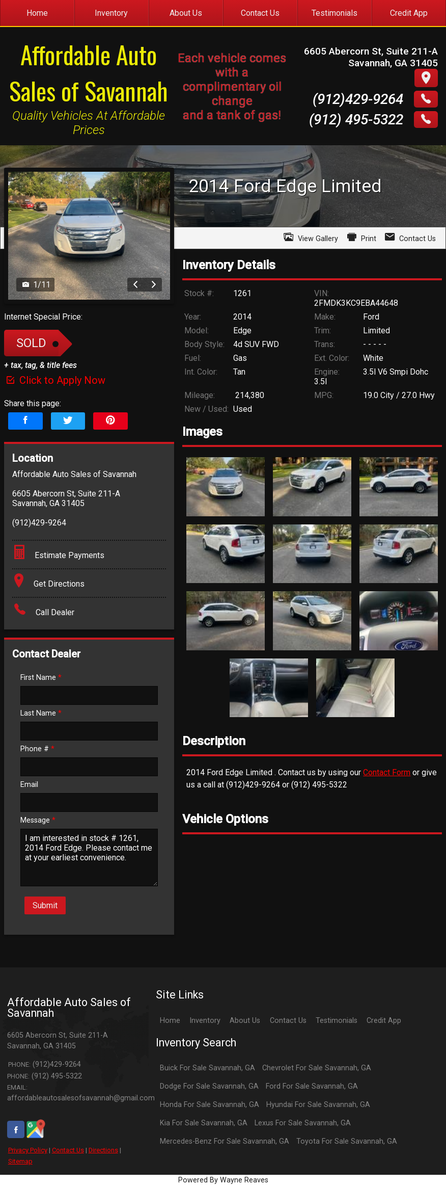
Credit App (384, 1020)
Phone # (37, 749)
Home (170, 1020)
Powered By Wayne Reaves (223, 1180)
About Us (245, 1020)
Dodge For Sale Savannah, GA (209, 1086)
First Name (41, 677)
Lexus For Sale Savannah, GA (303, 1123)
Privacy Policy (27, 1150)
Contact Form (386, 772)
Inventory (204, 1020)
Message (37, 820)
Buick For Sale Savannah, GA (207, 1068)
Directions (103, 1150)
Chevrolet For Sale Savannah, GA (316, 1068)
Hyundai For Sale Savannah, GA (318, 1104)
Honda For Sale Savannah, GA (209, 1104)
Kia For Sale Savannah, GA (203, 1123)
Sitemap (20, 1161)
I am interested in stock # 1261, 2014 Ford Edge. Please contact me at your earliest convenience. (89, 857)
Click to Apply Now (54, 380)
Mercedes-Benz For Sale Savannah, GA (224, 1141)
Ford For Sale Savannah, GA (312, 1086)
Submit (45, 905)
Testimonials (336, 1020)
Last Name (41, 713)
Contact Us (68, 1150)
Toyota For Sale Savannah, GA (346, 1141)
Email (29, 784)
